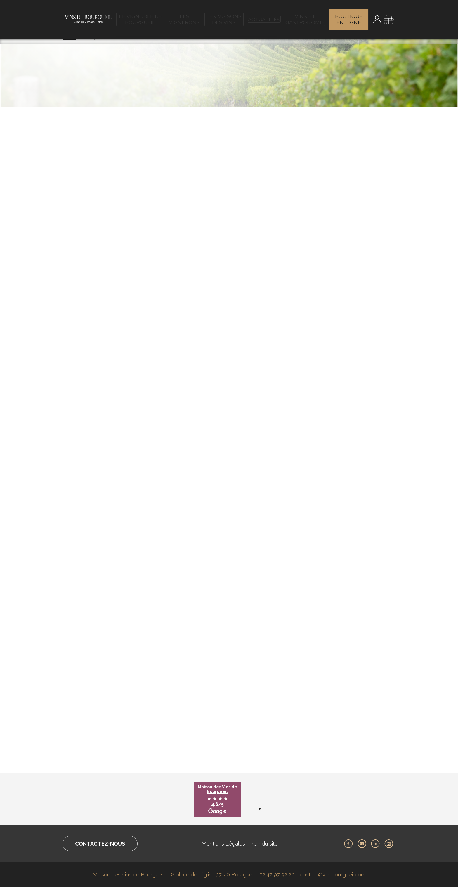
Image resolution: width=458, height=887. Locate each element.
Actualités (265, 16)
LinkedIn (375, 843)
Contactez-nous (100, 844)
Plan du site (264, 844)
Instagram (388, 843)
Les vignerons (186, 16)
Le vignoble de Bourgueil (141, 16)
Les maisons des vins (225, 16)
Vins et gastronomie (304, 16)
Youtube (362, 843)
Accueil (69, 37)
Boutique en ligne (349, 16)
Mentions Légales (223, 844)
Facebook (348, 843)
